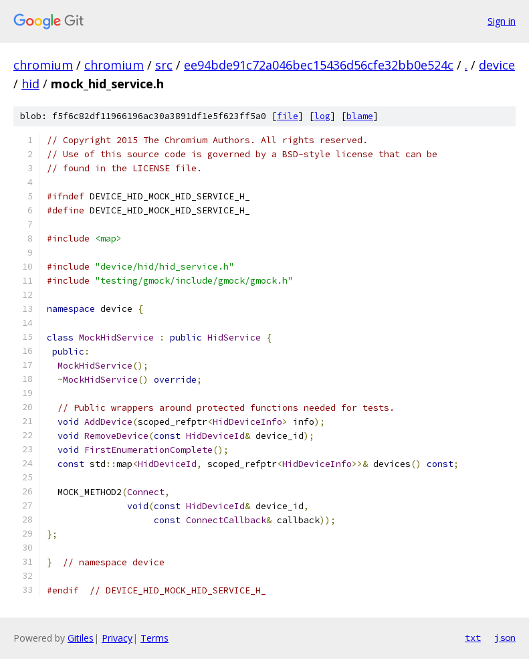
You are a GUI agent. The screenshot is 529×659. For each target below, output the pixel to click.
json (505, 638)
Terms (154, 638)
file (287, 116)
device (497, 65)
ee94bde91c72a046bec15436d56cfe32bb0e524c (318, 65)
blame (359, 116)
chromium (43, 65)
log (322, 116)
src (164, 65)
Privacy (117, 638)
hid (30, 84)
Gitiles (81, 638)
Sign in (502, 21)
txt (473, 638)
